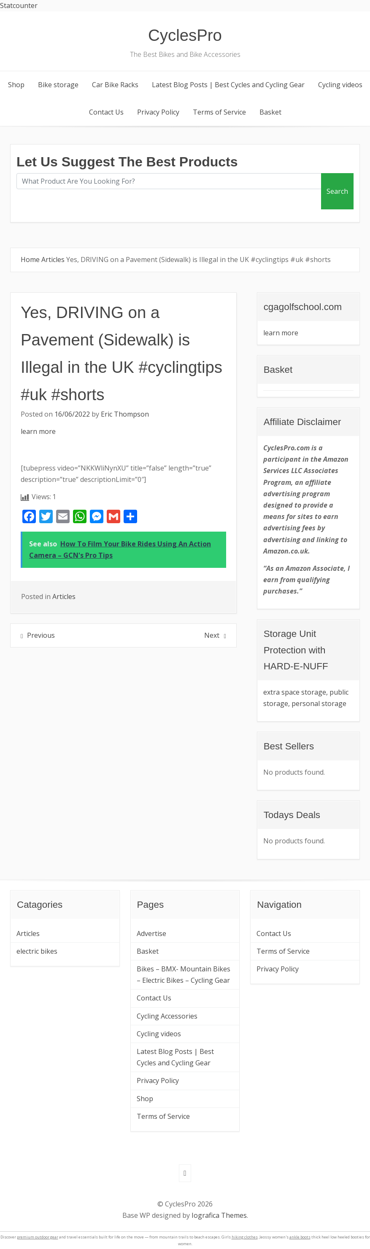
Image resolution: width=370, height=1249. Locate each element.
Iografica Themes (219, 1215)
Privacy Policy (158, 112)
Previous (41, 635)
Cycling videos (340, 84)
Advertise (151, 933)
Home (30, 259)
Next (211, 635)
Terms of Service (219, 112)
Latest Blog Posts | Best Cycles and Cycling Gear (228, 84)
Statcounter (19, 5)
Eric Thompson (125, 414)
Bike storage (58, 84)
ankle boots (300, 1237)
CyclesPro (185, 35)
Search (337, 191)
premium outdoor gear (37, 1237)
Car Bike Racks (115, 84)
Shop (16, 84)
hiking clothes (245, 1237)
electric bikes (36, 951)
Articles (53, 259)
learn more (38, 431)
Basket (270, 112)
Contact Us (106, 112)
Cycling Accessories (167, 1016)
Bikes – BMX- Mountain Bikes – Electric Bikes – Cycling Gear (183, 974)
